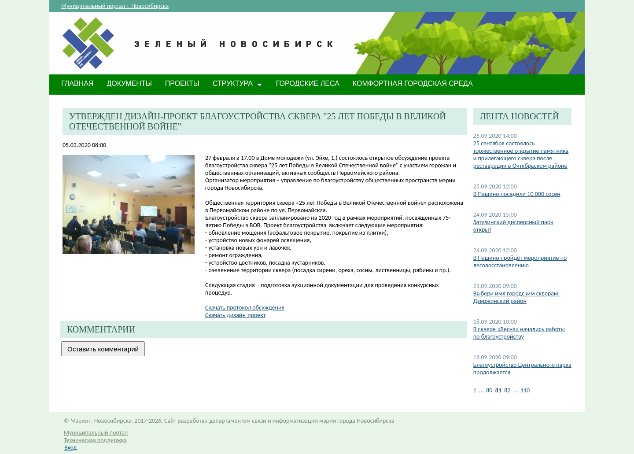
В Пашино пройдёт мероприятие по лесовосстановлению (520, 261)
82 (507, 390)
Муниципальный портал (96, 432)
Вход (70, 447)
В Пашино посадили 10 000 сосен (516, 194)
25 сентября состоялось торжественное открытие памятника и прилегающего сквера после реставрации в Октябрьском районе (520, 155)
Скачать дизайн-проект (235, 315)
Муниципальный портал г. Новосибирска (115, 6)
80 (489, 390)
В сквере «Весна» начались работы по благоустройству (519, 332)
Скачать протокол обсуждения (244, 307)
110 (525, 390)
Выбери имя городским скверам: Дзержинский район (516, 297)
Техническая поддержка (95, 440)
